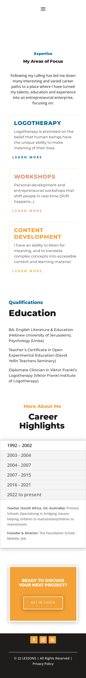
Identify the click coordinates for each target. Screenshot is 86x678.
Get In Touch (43, 603)
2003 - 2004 (19, 455)
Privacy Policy (43, 664)
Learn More (27, 157)
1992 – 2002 (19, 445)
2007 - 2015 (19, 475)
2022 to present (24, 494)
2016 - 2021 (19, 485)
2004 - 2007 (19, 465)
